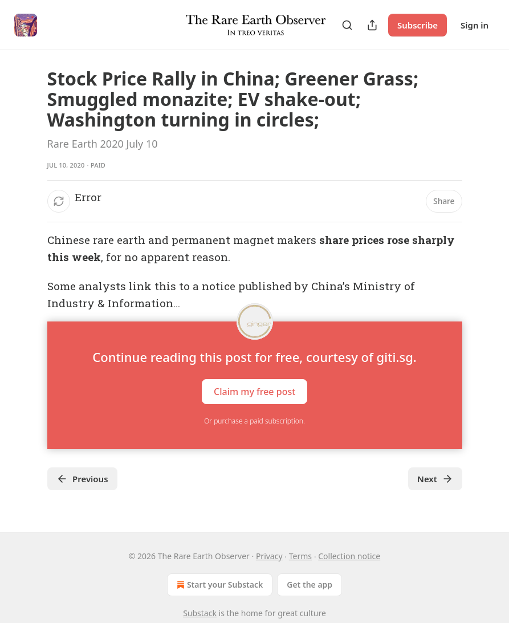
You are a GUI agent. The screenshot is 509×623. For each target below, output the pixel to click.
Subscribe (417, 25)
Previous (82, 478)
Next (435, 478)
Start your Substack (218, 585)
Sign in (474, 25)
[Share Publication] (372, 25)
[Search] (347, 25)
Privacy (269, 556)
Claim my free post (254, 391)
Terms (300, 556)
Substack (200, 613)
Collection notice (349, 556)
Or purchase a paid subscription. (254, 421)
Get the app (309, 584)
